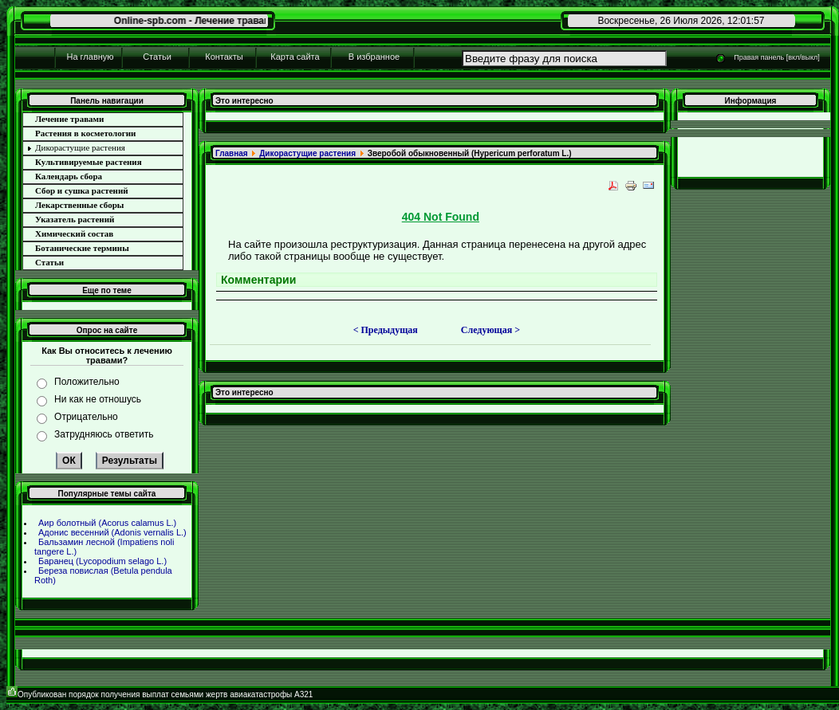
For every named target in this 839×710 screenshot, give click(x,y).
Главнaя (231, 153)
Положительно (87, 381)
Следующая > (490, 329)
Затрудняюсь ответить (103, 434)
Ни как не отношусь (97, 399)
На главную (89, 56)
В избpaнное (374, 56)
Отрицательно (86, 416)
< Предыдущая (385, 329)
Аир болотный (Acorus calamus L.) (107, 523)
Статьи (157, 56)
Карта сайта (294, 56)
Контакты (224, 56)
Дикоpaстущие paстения (307, 153)
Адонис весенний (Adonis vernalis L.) (112, 532)
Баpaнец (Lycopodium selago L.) (102, 561)
